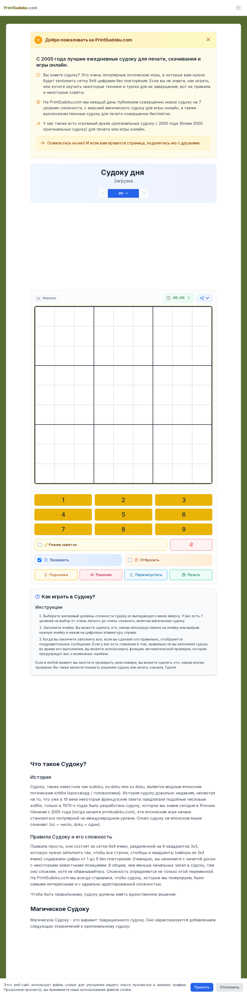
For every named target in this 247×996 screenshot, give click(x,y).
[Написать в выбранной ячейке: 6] (184, 514)
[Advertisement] (123, 245)
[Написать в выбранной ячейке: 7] (63, 529)
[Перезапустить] (145, 574)
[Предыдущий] (103, 193)
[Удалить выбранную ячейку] (191, 544)
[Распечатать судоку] (191, 574)
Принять (201, 987)
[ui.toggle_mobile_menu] (238, 8)
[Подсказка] (56, 574)
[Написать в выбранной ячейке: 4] (63, 514)
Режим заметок (60, 544)
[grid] (123, 395)
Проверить (56, 560)
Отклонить (229, 987)
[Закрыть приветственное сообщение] (208, 40)
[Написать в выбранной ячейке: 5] (123, 514)
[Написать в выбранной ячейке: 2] (123, 500)
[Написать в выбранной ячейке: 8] (123, 529)
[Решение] (101, 574)
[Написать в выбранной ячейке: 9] (184, 529)
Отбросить (147, 560)
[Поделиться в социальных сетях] (204, 298)
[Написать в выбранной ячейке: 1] (63, 500)
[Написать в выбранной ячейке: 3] (184, 500)
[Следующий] (144, 193)
